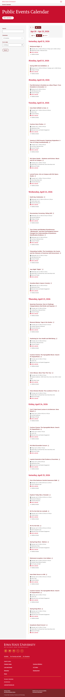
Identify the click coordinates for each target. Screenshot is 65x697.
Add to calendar (34, 52)
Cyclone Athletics (37, 664)
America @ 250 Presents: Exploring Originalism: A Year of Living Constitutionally (45, 141)
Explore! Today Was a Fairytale (40, 495)
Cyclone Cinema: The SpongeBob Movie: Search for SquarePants (44, 355)
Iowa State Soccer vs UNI (38, 574)
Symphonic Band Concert (38, 625)
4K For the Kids (35, 525)
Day (33, 35)
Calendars (5, 35)
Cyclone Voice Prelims (37, 124)
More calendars (8, 17)
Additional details (35, 54)
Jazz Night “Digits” (36, 269)
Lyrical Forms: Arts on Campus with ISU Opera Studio (44, 175)
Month (45, 35)
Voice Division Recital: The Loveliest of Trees (44, 391)
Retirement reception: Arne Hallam (41, 558)
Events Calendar (6, 4)
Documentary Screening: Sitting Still (42, 213)
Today (38, 27)
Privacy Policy (7, 690)
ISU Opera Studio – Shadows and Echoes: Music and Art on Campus (44, 159)
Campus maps (8, 664)
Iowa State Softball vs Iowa (39, 108)
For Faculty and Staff (15, 656)
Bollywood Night (36, 46)
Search (4, 28)
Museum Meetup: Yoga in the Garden (42, 322)
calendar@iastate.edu (9, 684)
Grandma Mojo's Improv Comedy (41, 283)
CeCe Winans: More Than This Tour (41, 373)
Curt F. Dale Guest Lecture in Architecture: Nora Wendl (44, 410)
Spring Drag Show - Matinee (39, 542)
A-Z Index (35, 667)
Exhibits (6, 656)
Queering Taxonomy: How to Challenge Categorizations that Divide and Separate (45, 305)
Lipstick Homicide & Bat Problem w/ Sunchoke (45, 459)
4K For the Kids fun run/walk (39, 511)
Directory (6, 670)
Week (39, 35)
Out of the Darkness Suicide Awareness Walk (44, 480)
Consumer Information (37, 692)
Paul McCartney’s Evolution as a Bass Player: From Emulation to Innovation (45, 86)
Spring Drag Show (36, 608)
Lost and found (8, 667)
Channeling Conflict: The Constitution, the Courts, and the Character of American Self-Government (45, 252)
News (5, 674)
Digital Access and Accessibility (39, 690)
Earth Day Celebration (37, 197)
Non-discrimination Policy (9, 692)
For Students (26, 656)
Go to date (5, 42)
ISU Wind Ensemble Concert (39, 445)
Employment (36, 670)
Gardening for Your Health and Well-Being (43, 338)
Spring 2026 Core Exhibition (39, 65)
